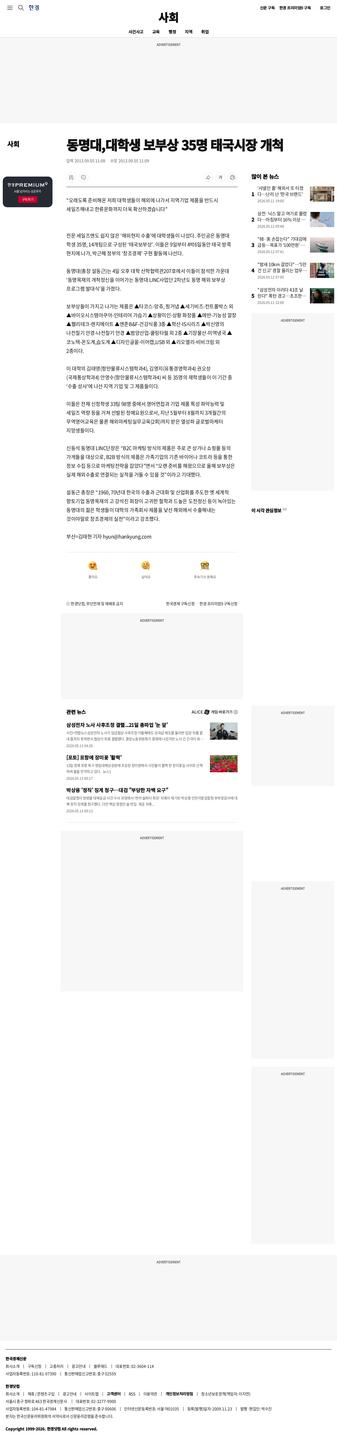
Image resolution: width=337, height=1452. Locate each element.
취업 (205, 32)
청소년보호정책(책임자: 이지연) (225, 1393)
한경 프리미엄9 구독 (295, 7)
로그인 (325, 7)
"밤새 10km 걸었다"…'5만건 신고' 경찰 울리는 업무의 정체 (282, 270)
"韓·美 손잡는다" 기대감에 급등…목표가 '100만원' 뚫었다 (282, 244)
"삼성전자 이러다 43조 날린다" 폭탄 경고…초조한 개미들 (282, 295)
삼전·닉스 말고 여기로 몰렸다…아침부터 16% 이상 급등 (282, 219)
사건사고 (135, 32)
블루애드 (100, 1366)
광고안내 (78, 1366)
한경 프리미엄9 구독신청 (218, 603)
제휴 (31, 1393)
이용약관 (150, 1393)
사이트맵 (91, 1393)
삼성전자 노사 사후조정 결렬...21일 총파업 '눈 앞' (117, 724)
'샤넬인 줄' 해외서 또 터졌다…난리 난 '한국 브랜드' (280, 191)
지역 (188, 32)
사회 (168, 17)
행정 (172, 32)
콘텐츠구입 (45, 1393)
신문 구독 (267, 7)
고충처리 (56, 1366)
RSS (132, 1393)
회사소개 (12, 1366)
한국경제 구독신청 (180, 603)
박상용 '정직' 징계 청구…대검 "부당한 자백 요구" (117, 790)
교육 (156, 32)
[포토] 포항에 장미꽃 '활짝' (93, 757)
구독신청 (34, 1366)
